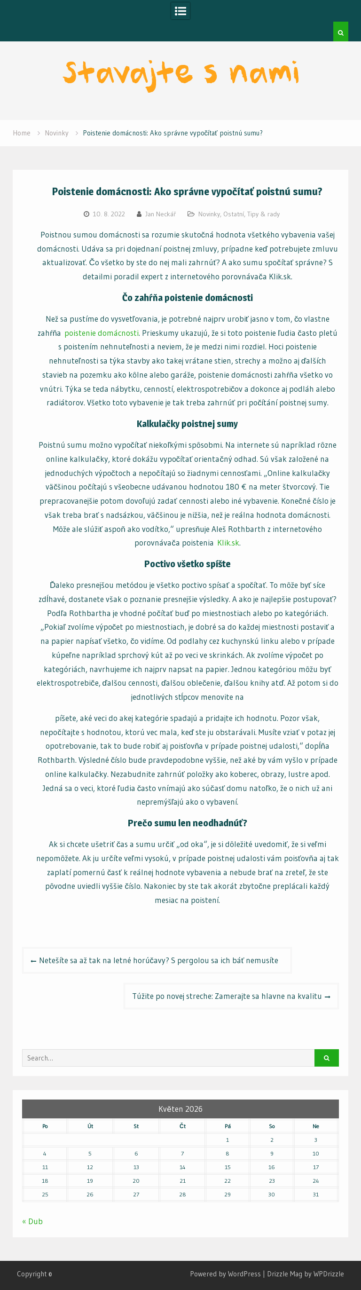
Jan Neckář (160, 214)
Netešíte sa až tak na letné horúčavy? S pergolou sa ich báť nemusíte (161, 960)
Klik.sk (228, 542)
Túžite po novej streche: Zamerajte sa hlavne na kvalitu (227, 996)
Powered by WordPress (225, 1273)
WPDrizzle (329, 1273)
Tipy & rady (263, 214)
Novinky (209, 214)
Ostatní (233, 214)
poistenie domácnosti (101, 333)
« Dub (32, 1221)
